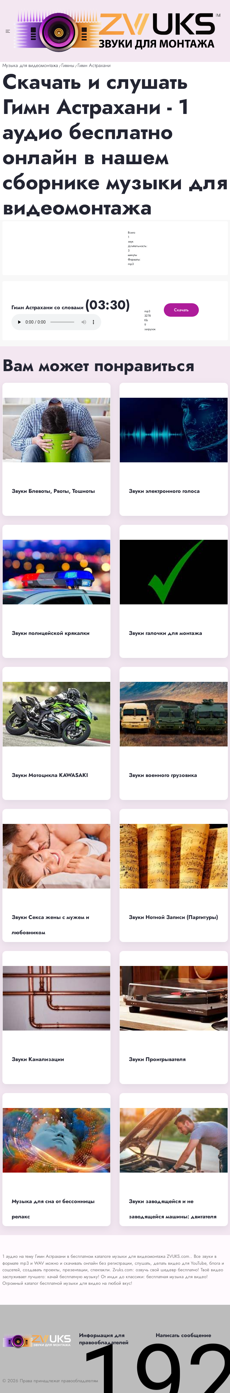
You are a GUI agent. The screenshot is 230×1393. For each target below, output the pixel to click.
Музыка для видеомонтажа (30, 65)
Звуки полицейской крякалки (51, 633)
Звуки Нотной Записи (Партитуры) (173, 917)
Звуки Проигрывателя (157, 1059)
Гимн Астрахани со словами (48, 307)
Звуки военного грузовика (163, 775)
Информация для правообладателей (103, 1338)
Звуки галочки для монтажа (165, 633)
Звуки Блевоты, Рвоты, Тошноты (53, 491)
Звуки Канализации (38, 1059)
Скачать (181, 310)
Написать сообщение (183, 1335)
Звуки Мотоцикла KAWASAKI (50, 775)
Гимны (67, 65)
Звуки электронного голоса (164, 491)
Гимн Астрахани (94, 65)
